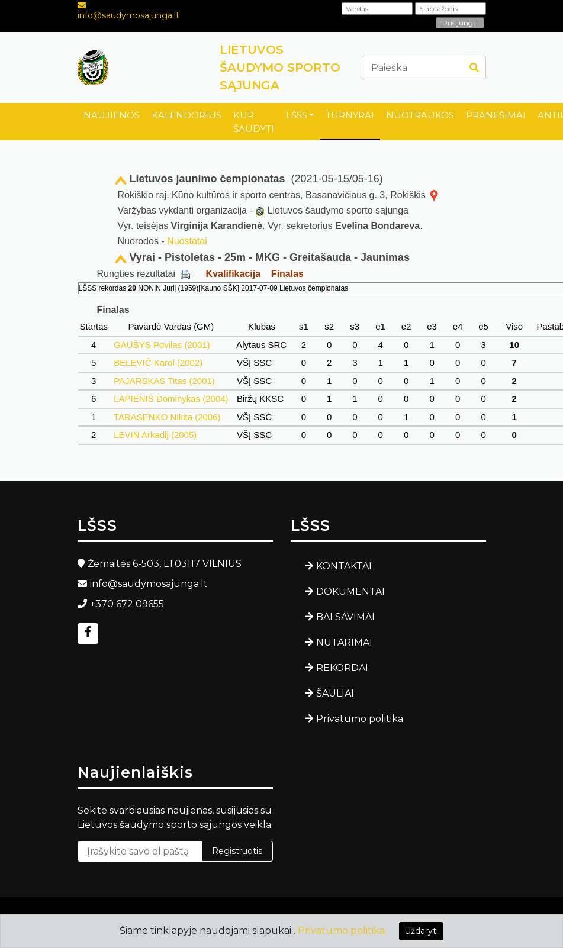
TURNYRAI (350, 115)
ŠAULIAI (335, 693)
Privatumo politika (359, 718)
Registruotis (237, 851)
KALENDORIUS (186, 115)
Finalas (287, 274)
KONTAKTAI (344, 566)
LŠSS (296, 115)
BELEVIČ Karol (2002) (158, 362)
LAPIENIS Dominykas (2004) (171, 399)
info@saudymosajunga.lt (128, 15)
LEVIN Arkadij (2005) (155, 435)
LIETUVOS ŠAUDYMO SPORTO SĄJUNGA (280, 67)
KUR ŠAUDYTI (253, 121)
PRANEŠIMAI (496, 115)
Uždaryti (421, 931)
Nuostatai (187, 241)
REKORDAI (342, 667)
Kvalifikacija (233, 274)
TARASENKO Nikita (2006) (167, 417)
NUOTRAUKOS (420, 115)
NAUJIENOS (111, 115)
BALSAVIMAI (345, 617)
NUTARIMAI (344, 642)
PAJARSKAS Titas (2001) (164, 381)
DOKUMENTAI (350, 591)
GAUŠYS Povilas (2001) (162, 345)
